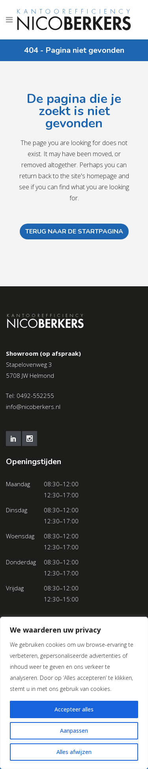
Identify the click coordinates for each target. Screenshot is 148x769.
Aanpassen (74, 730)
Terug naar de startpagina (74, 231)
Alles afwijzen (74, 752)
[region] (74, 693)
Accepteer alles (74, 709)
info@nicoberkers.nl (33, 407)
